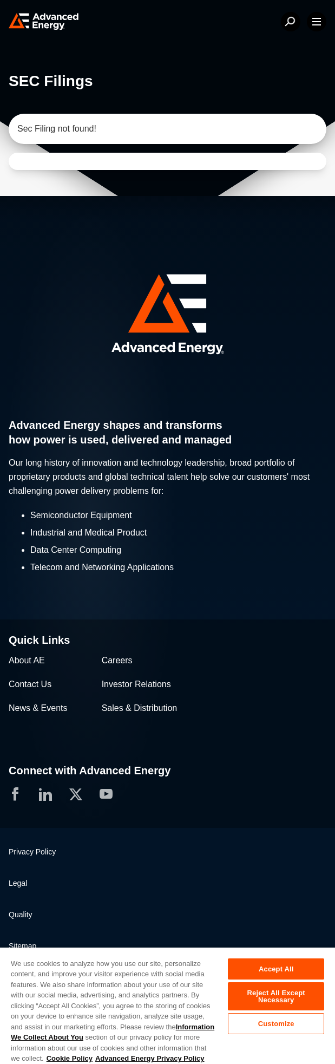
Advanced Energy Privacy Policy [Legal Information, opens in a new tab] (150, 1058)
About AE (27, 660)
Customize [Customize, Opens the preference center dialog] (276, 1024)
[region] (167, 1005)
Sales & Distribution (140, 708)
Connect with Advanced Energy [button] (89, 770)
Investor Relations (136, 684)
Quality (20, 914)
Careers (117, 660)
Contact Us (30, 684)
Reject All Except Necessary (276, 996)
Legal (18, 883)
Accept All (276, 969)
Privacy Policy (32, 851)
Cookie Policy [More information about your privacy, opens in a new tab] (70, 1058)
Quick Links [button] (39, 640)
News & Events (38, 708)
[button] (167, 315)
